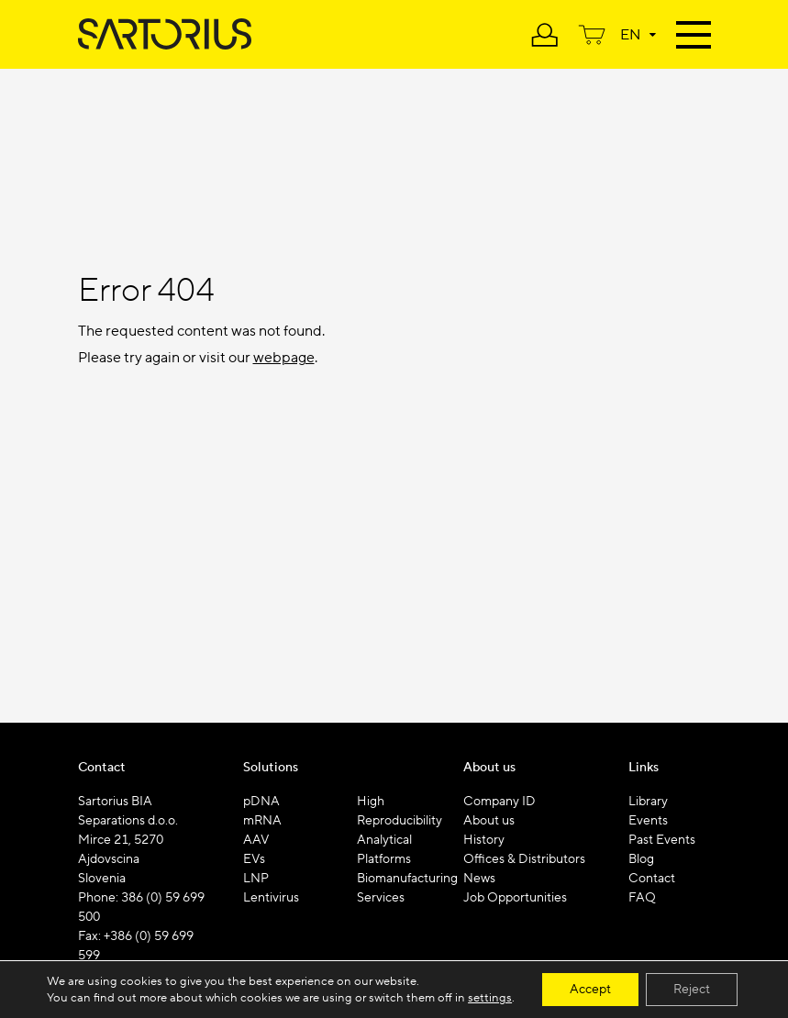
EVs (254, 859)
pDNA (261, 801)
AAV (256, 840)
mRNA (262, 821)
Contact (651, 878)
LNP (256, 878)
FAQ (642, 898)
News (479, 878)
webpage (284, 358)
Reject (691, 989)
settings (490, 997)
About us (489, 821)
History (484, 840)
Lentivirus (271, 898)
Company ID (499, 801)
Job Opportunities (515, 898)
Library (648, 801)
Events (648, 821)
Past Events (661, 840)
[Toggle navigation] (693, 32)
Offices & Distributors (524, 859)
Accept (590, 989)
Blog (641, 859)
